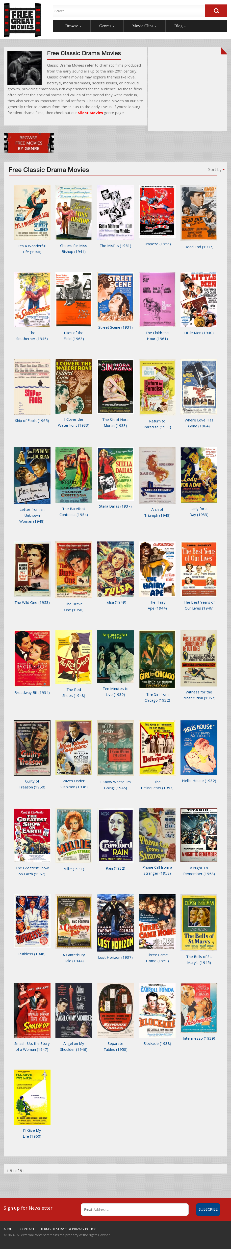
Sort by (216, 169)
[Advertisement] (187, 91)
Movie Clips (144, 26)
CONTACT (27, 1229)
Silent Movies (90, 112)
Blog (180, 26)
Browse (73, 26)
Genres (107, 26)
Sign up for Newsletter (28, 1208)
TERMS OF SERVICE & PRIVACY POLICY (68, 1229)
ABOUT (9, 1229)
